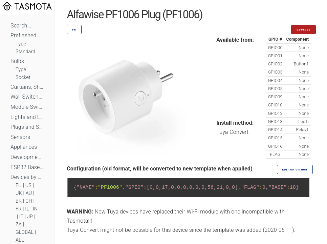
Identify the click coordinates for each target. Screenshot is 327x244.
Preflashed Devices (27, 35)
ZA (19, 224)
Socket (23, 77)
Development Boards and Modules (27, 157)
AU (29, 193)
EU (19, 185)
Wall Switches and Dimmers (27, 97)
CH (28, 201)
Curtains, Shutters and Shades (27, 87)
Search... (20, 25)
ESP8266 (303, 29)
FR (19, 209)
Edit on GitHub (294, 169)
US (28, 185)
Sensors (20, 137)
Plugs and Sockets (27, 127)
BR (19, 201)
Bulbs (17, 61)
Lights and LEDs (27, 117)
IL (27, 209)
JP (30, 217)
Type (21, 44)
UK (19, 193)
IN (35, 209)
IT (21, 217)
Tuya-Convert (232, 132)
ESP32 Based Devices (27, 167)
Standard (25, 52)
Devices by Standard (27, 177)
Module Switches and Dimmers (27, 107)
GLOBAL (25, 232)
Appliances (23, 147)
